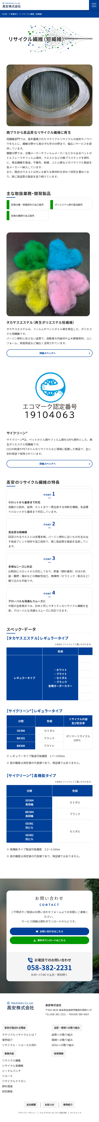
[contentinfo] (49, 1058)
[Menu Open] (94, 5)
